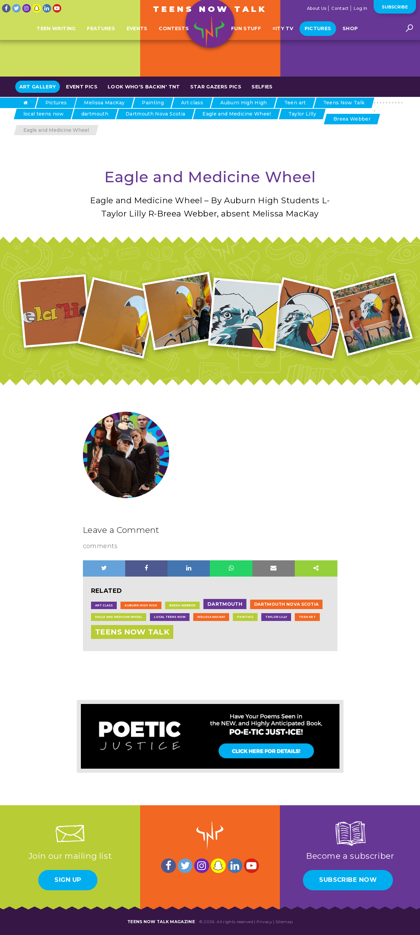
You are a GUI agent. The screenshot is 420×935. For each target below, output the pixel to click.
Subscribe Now (348, 880)
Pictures (318, 38)
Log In (360, 8)
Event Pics (81, 87)
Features (101, 38)
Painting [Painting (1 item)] (245, 617)
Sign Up (67, 880)
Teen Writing (56, 38)
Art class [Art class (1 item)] (104, 605)
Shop (350, 38)
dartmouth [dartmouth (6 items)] (224, 604)
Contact (340, 8)
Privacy (264, 921)
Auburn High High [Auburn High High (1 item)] (141, 605)
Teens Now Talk (210, 9)
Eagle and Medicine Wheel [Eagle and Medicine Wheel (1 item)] (118, 617)
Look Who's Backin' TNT (144, 87)
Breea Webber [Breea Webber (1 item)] (182, 605)
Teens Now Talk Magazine (161, 921)
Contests (174, 38)
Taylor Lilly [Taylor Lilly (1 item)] (276, 617)
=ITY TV (282, 38)
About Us (316, 8)
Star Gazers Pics (216, 87)
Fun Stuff (246, 38)
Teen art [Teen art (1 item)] (307, 617)
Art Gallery (37, 87)
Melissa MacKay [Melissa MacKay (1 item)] (211, 617)
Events (137, 38)
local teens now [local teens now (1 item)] (169, 617)
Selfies (261, 87)
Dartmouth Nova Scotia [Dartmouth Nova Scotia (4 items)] (286, 604)
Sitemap (284, 921)
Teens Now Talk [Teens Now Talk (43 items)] (132, 632)
